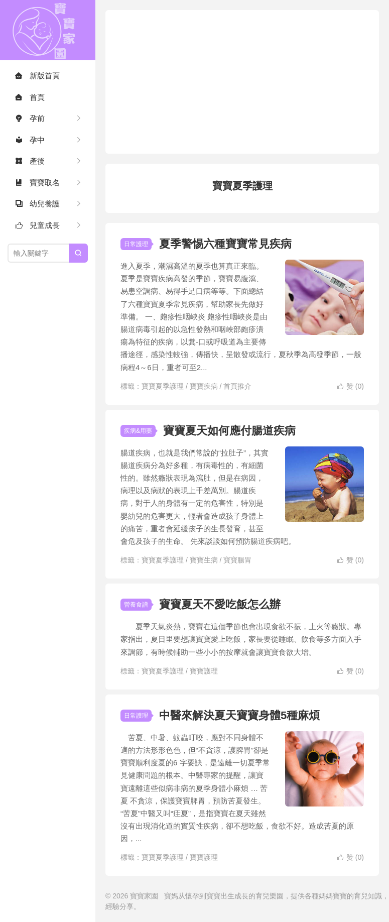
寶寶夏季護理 (163, 386)
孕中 (30, 140)
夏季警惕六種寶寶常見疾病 (225, 244)
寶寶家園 (47, 30)
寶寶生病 (204, 560)
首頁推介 (237, 386)
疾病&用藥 (138, 430)
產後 (30, 161)
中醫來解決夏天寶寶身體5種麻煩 (239, 715)
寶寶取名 (37, 182)
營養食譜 (136, 604)
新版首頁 (37, 75)
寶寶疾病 (204, 386)
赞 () (350, 386)
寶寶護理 (204, 671)
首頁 (30, 97)
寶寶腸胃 (237, 560)
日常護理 (136, 244)
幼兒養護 (37, 203)
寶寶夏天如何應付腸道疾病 (229, 430)
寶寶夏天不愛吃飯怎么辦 (220, 604)
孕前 (30, 118)
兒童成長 (37, 225)
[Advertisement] (247, 80)
